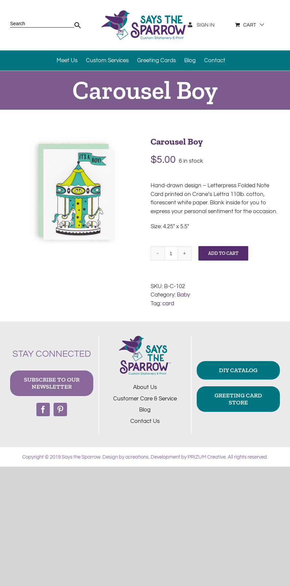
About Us (145, 387)
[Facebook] (43, 409)
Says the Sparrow (81, 457)
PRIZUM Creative (207, 457)
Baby (183, 295)
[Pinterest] (60, 409)
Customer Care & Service (145, 399)
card (168, 304)
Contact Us (145, 421)
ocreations (137, 457)
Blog (145, 410)
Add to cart (223, 253)
